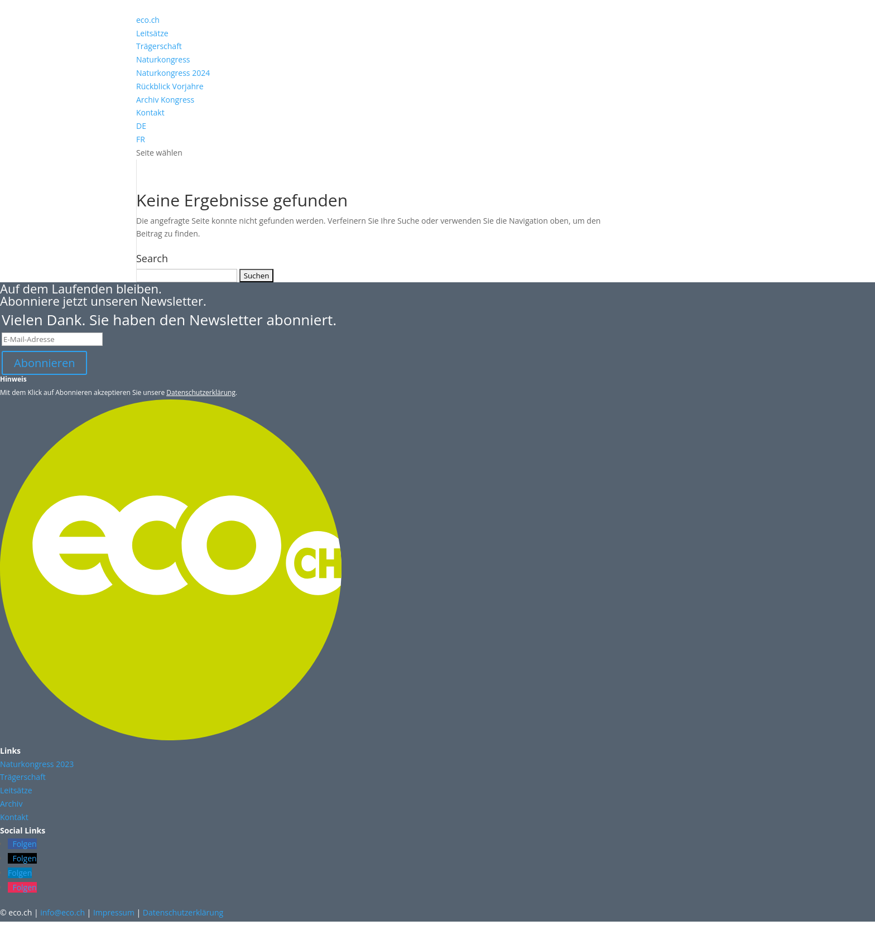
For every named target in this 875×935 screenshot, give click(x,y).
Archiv (11, 803)
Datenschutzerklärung (200, 392)
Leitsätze (152, 33)
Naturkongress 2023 (37, 764)
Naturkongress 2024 (173, 73)
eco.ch (148, 20)
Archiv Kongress (165, 99)
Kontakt (150, 112)
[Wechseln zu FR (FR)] (437, 139)
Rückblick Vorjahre (170, 86)
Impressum (113, 912)
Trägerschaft (159, 46)
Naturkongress (163, 59)
